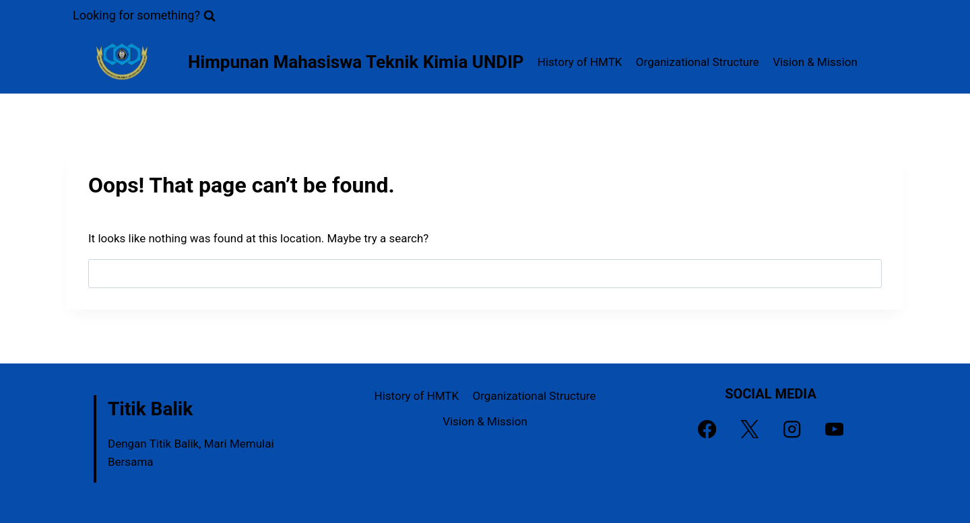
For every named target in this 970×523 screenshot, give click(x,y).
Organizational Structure (697, 62)
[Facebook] (706, 429)
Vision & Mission (815, 62)
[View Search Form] (144, 16)
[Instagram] (791, 429)
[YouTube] (834, 429)
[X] (749, 429)
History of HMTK (580, 62)
